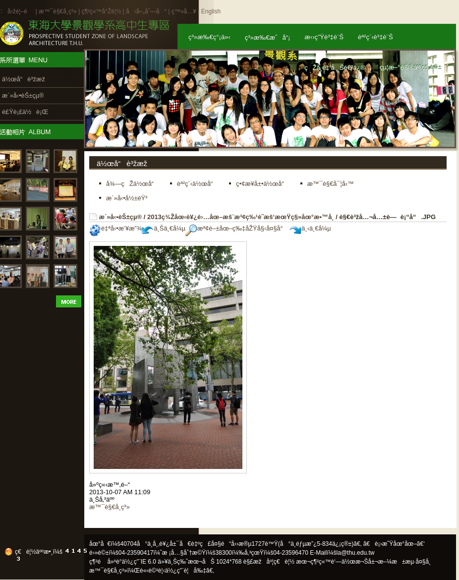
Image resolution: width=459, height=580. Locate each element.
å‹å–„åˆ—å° (146, 11)
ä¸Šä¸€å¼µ (163, 228)
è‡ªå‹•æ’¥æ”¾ (115, 228)
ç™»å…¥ (184, 11)
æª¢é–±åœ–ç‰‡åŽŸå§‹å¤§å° (236, 228)
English (211, 11)
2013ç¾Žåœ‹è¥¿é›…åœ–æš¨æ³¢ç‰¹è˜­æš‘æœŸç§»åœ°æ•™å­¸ (240, 217)
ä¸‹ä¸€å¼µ (310, 228)
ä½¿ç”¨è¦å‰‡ (185, 570)
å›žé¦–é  (20, 11)
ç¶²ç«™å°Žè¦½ (101, 11)
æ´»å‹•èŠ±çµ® (120, 217)
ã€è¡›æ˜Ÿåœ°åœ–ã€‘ (394, 543)
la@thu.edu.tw (356, 552)
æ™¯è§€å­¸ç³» (58, 11)
